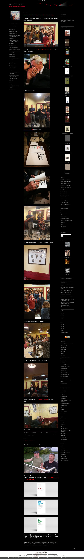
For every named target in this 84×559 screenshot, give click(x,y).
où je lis (11, 61)
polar (11, 82)
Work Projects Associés (65, 460)
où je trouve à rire (13, 63)
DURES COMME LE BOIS (67, 76)
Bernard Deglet (63, 349)
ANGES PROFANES (67, 37)
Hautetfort (45, 552)
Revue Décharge (64, 439)
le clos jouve (52, 432)
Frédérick (62, 294)
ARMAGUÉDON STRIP (67, 66)
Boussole (11, 43)
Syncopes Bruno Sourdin (65, 452)
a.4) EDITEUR (12, 38)
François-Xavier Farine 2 (65, 366)
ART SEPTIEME (67, 257)
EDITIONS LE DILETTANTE (66, 187)
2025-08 (62, 328)
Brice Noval (63, 351)
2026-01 (62, 318)
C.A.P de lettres (13, 45)
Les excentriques (64, 405)
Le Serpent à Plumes (64, 202)
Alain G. (62, 290)
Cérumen (62, 353)
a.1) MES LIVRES (13, 31)
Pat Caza (62, 426)
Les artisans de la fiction (65, 403)
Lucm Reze (63, 409)
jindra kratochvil (32, 543)
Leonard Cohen (63, 398)
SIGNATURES (12, 89)
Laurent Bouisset (64, 388)
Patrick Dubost (63, 433)
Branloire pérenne (16, 4)
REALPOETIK (63, 437)
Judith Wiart (63, 385)
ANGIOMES (67, 47)
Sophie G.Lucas (63, 448)
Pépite (62, 210)
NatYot (62, 416)
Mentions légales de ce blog (33, 555)
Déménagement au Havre (65, 306)
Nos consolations (64, 418)
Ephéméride (12, 54)
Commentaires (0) (44, 432)
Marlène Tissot (63, 415)
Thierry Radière (63, 454)
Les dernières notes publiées (42, 554)
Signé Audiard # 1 (64, 212)
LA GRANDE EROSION (67, 124)
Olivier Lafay (63, 420)
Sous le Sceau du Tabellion (65, 204)
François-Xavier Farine (65, 364)
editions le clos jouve (53, 542)
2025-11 (62, 322)
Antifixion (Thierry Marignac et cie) (67, 343)
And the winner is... (64, 216)
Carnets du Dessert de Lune (66, 181)
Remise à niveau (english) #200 (66, 220)
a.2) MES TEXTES (13, 33)
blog (64, 555)
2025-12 (62, 320)
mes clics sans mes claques (15, 58)
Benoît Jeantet (63, 347)
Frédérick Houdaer (64, 284)
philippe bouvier (31, 435)
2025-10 (62, 324)
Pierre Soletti (63, 435)
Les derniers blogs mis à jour (32, 554)
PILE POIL (67, 162)
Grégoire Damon (64, 368)
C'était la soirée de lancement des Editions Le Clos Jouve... (38, 15)
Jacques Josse (63, 370)
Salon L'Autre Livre (68, 290)
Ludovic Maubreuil (64, 411)
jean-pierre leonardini (38, 543)
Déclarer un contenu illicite (23, 555)
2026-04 (62, 313)
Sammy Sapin (63, 441)
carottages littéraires (14, 47)
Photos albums (64, 240)
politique (11, 84)
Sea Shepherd (63, 443)
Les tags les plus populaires (52, 554)
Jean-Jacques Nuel (64, 378)
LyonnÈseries (12, 56)
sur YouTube (63, 16)
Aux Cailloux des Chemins (65, 179)
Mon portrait (63, 23)
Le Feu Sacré (63, 196)
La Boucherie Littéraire (65, 191)
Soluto (62, 446)
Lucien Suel (63, 407)
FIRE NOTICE (67, 104)
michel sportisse (45, 543)
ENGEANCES (67, 85)
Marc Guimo (63, 413)
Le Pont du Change (64, 200)
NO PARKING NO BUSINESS (67, 133)
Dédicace (62, 214)
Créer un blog (39, 552)
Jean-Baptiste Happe (64, 376)
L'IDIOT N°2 (67, 114)
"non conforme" (63, 226)
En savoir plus (63, 557)
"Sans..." (62, 224)
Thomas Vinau (63, 456)
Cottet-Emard (63, 355)
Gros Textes (63, 189)
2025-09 (62, 326)
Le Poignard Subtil (64, 396)
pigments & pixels (13, 78)
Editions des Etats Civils (65, 183)
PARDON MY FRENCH (67, 152)
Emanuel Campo (64, 360)
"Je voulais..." (63, 222)
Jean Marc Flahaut (64, 372)
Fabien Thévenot (64, 362)
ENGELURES (67, 95)
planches (11, 80)
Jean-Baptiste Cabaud (65, 374)
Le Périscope (63, 394)
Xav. (61, 292)
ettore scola (36, 435)
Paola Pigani (63, 422)
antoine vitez (26, 435)
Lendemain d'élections (65, 218)
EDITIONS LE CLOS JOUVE (66, 185)
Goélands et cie (68, 294)
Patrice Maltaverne (64, 428)
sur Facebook (63, 14)
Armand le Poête (64, 345)
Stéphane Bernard (64, 280)
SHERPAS (67, 274)
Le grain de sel (63, 390)
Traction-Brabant (64, 458)
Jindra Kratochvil (64, 383)
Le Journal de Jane (64, 392)
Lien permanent (37, 432)
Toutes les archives (64, 332)
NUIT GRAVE (67, 143)
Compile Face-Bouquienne (15, 49)
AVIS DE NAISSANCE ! (29, 441)
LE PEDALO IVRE (64, 198)
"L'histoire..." (63, 228)
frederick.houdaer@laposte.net (15, 23)
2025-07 (62, 330)
